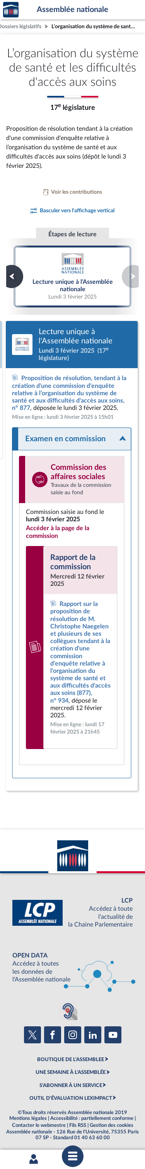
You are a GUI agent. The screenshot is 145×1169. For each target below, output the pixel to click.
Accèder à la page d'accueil (11, 9)
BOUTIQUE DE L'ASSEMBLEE (70, 1059)
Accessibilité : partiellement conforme (91, 1118)
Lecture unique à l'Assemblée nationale (72, 276)
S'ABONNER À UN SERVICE (70, 1085)
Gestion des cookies (111, 1125)
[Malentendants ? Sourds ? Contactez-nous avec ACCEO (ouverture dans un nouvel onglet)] (68, 1011)
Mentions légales (28, 1118)
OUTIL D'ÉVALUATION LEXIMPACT (70, 1098)
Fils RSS (77, 1125)
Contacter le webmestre (39, 1125)
